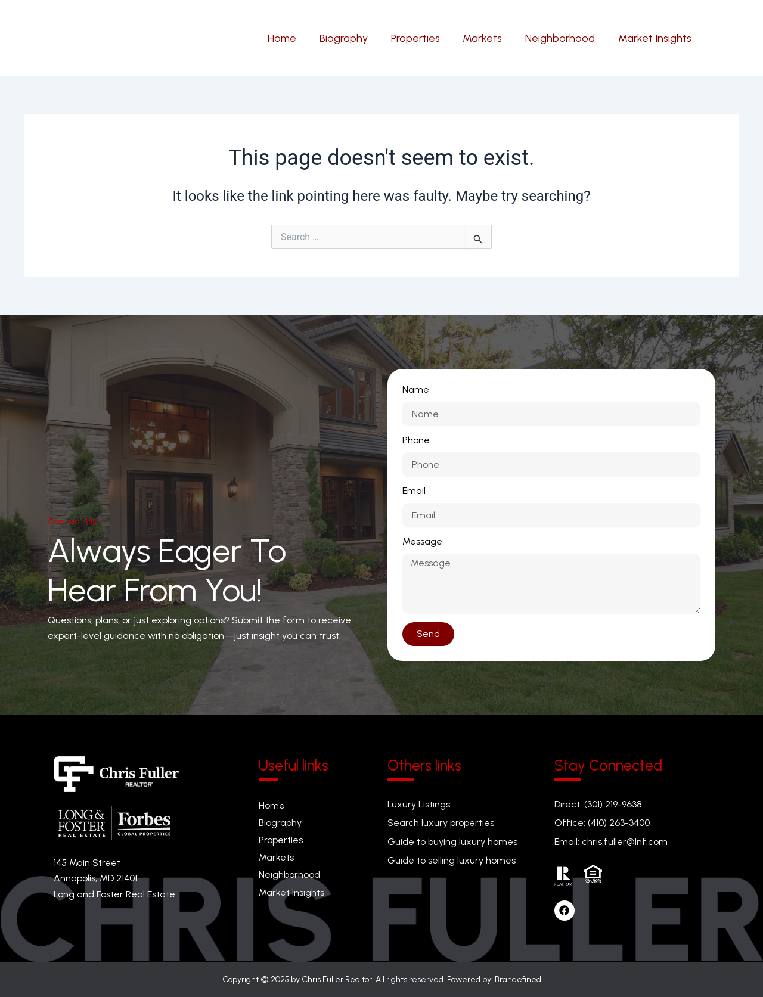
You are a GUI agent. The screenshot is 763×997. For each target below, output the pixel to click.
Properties (281, 840)
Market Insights (291, 892)
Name (415, 389)
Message (422, 541)
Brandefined (518, 979)
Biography (280, 822)
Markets (276, 857)
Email (414, 490)
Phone (416, 440)
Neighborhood (289, 875)
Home (272, 805)
